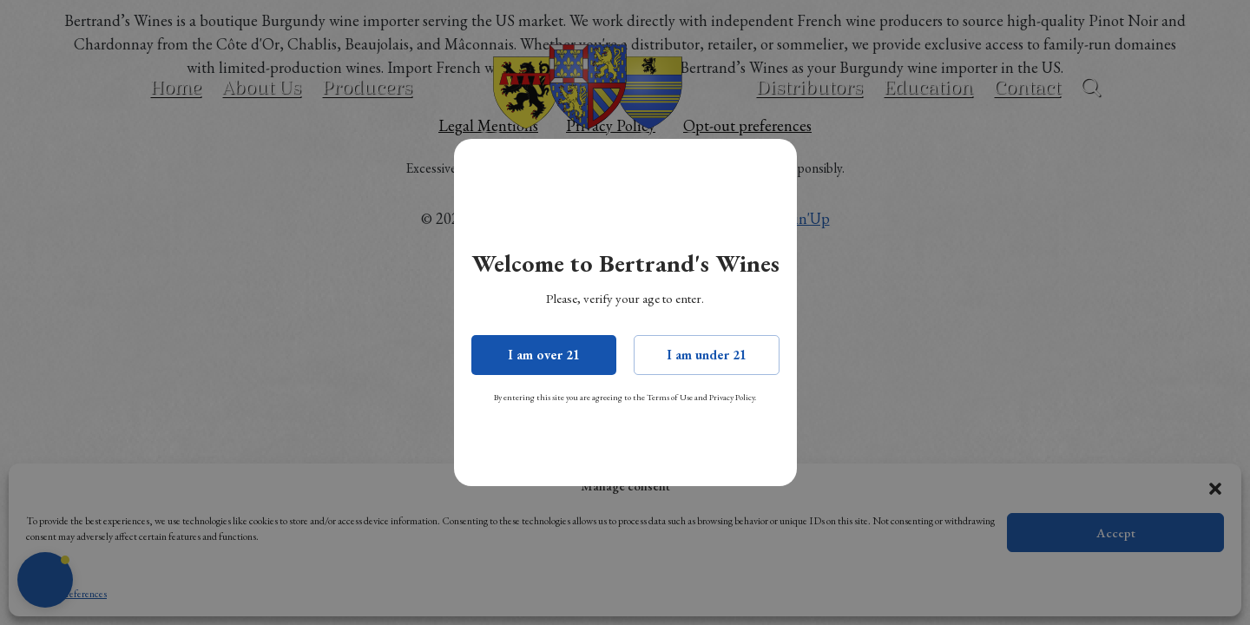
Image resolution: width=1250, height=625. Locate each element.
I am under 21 (707, 354)
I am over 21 (544, 354)
